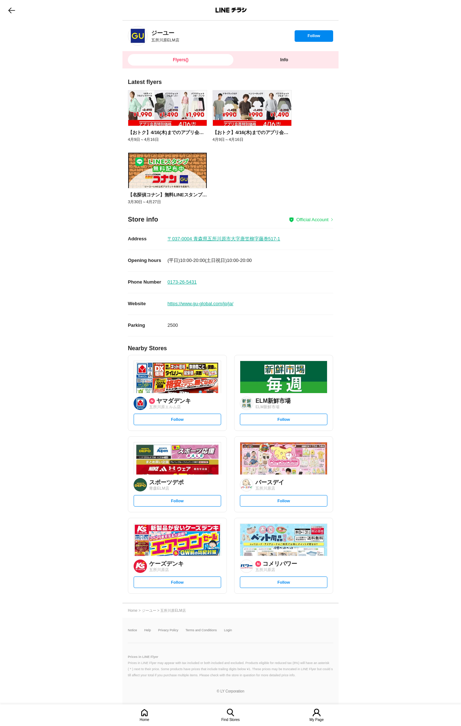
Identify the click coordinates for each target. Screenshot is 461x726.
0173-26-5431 (182, 282)
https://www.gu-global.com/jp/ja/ (200, 303)
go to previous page (11, 10)
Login (228, 630)
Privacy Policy (168, 630)
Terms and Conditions (201, 630)
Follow (313, 37)
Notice (132, 630)
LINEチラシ (231, 10)
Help (147, 630)
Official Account (312, 219)
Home (144, 720)
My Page (316, 720)
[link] (138, 36)
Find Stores (230, 720)
